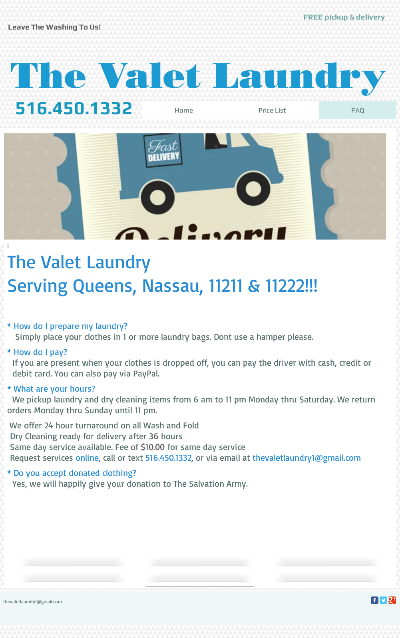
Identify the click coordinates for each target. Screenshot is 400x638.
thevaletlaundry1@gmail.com (307, 457)
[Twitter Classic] (383, 600)
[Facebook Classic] (374, 600)
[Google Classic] (392, 600)
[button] (344, 17)
